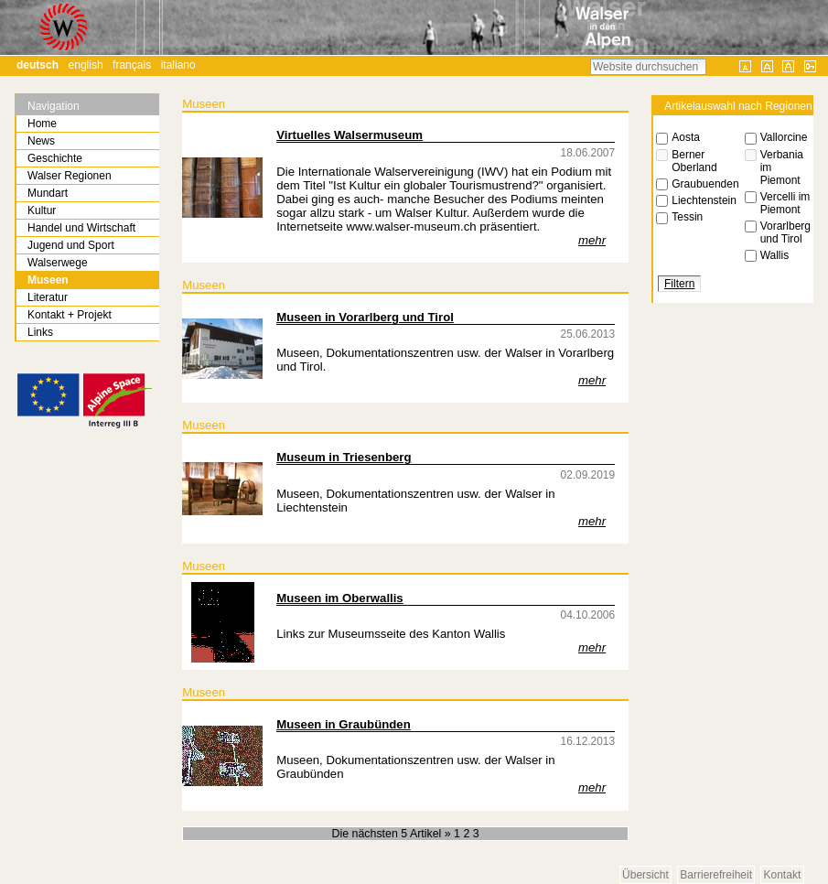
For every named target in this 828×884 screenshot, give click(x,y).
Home (42, 123)
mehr (592, 240)
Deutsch (37, 65)
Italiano (178, 65)
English (86, 65)
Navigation (53, 106)
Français (132, 65)
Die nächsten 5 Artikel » (392, 833)
